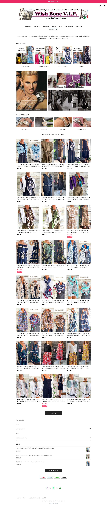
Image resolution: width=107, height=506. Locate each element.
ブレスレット (63, 129)
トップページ (28, 26)
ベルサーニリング (25, 129)
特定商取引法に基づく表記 (34, 497)
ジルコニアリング (82, 129)
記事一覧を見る (53, 470)
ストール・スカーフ (62, 66)
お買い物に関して (69, 26)
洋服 (17, 424)
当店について (79, 26)
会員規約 (44, 497)
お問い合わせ (46, 26)
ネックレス (44, 129)
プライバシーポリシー (22, 497)
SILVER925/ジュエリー (21, 438)
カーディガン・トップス (44, 66)
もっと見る (53, 413)
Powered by (53, 503)
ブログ (60, 26)
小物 (17, 433)
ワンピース (81, 66)
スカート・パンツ (25, 66)
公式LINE (57, 38)
